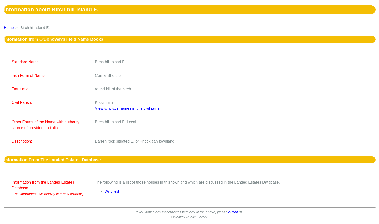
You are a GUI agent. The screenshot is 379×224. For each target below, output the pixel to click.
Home (9, 27)
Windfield (112, 191)
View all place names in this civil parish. (129, 108)
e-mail (233, 212)
